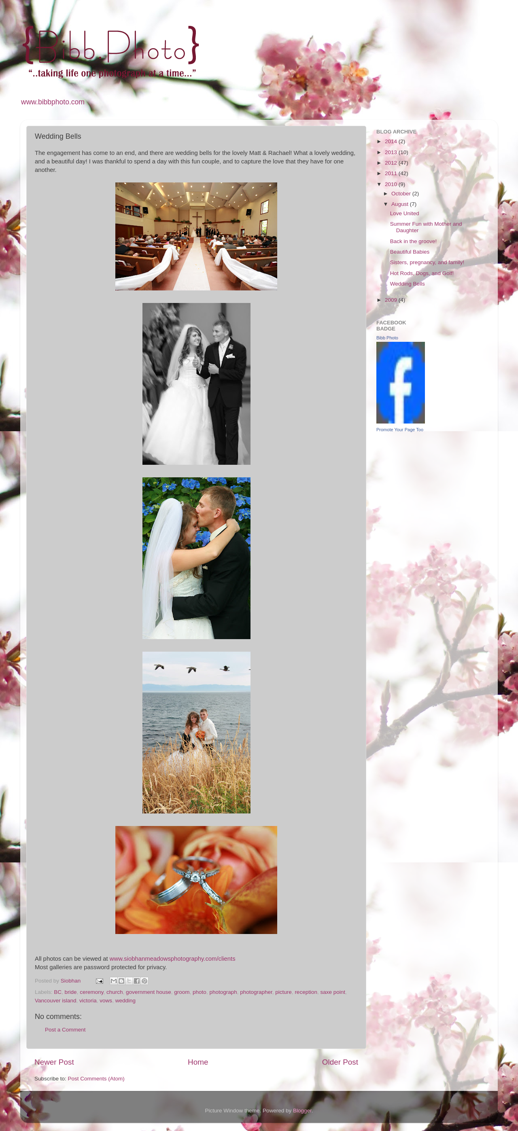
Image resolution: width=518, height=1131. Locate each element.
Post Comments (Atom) (96, 1079)
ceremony (91, 992)
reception (306, 992)
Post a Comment (65, 1030)
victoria (88, 1001)
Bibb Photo (387, 337)
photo (199, 992)
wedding (125, 1001)
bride (71, 992)
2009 (392, 300)
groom (181, 992)
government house (148, 992)
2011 (392, 173)
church (114, 992)
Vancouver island (55, 1001)
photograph (223, 992)
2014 (392, 141)
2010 (392, 184)
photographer (256, 992)
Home (198, 1062)
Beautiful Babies (410, 252)
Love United (404, 213)
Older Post (340, 1062)
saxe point (332, 992)
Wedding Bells (407, 284)
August (400, 204)
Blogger (302, 1111)
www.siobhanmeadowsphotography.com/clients (173, 958)
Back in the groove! (413, 241)
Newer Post (54, 1062)
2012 (392, 163)
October (401, 194)
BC (58, 992)
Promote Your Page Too (399, 429)
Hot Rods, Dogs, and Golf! (422, 273)
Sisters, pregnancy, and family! (427, 262)
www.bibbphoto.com (53, 102)
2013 (392, 152)
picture (283, 992)
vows (106, 1001)
